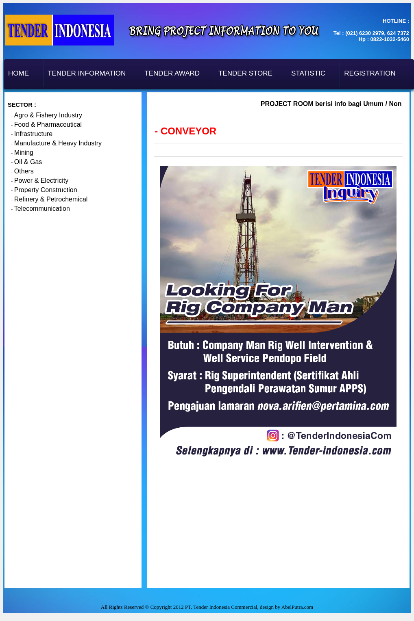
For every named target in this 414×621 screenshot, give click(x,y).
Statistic (308, 73)
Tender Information (87, 73)
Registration (369, 73)
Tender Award (172, 73)
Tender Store (245, 73)
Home (18, 73)
